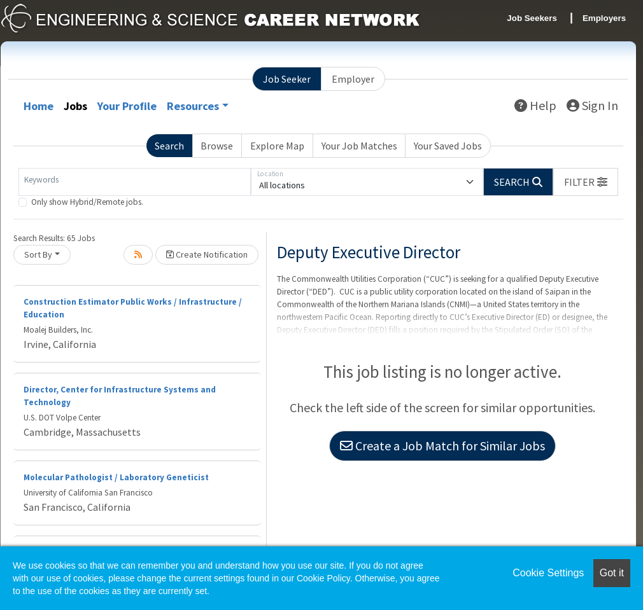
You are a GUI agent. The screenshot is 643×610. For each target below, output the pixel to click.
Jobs (75, 106)
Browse (217, 145)
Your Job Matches (359, 145)
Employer (353, 79)
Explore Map (277, 145)
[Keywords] (134, 182)
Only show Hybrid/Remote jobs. (87, 202)
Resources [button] (193, 106)
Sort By (38, 254)
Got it (612, 572)
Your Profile (127, 106)
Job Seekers (532, 18)
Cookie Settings (548, 572)
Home (38, 106)
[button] (585, 182)
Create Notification (207, 254)
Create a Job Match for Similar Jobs (442, 446)
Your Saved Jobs (448, 145)
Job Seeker (287, 79)
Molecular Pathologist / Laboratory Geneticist (116, 477)
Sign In (592, 105)
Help (535, 105)
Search (169, 145)
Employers (604, 18)
